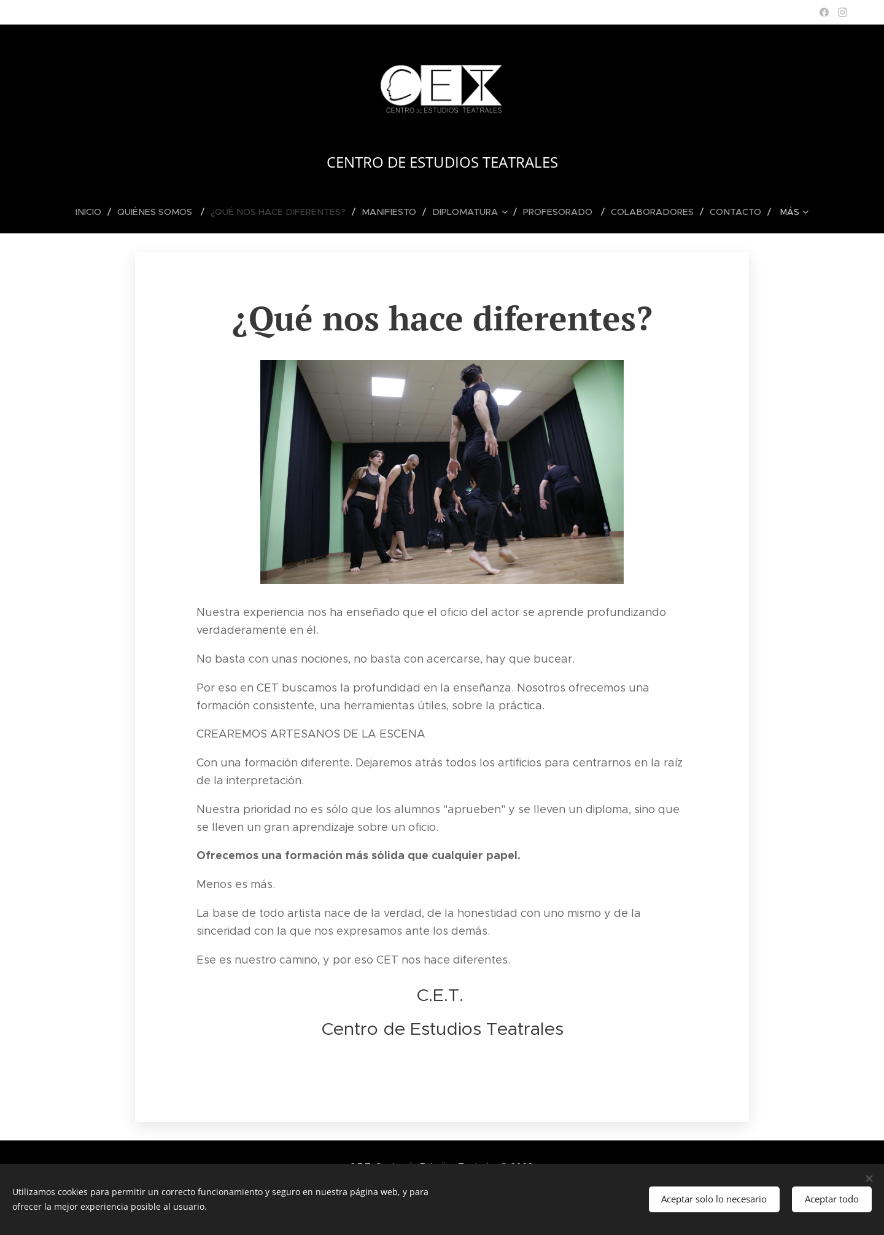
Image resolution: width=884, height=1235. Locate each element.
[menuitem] (58, 212)
